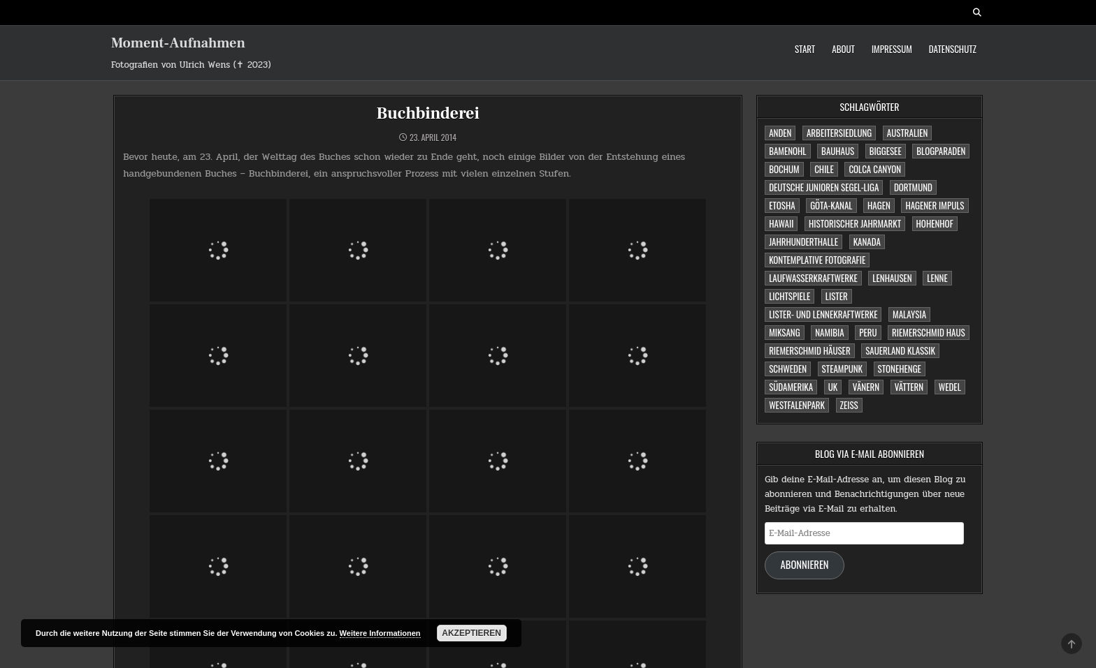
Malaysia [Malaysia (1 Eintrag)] (909, 314)
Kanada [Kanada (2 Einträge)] (867, 241)
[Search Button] (977, 12)
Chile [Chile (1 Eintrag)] (824, 169)
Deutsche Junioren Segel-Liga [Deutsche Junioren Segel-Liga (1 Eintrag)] (824, 187)
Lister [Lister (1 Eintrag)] (836, 296)
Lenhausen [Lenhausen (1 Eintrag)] (891, 278)
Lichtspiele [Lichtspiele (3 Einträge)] (789, 296)
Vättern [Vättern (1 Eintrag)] (909, 387)
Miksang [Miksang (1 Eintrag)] (784, 332)
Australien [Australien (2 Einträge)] (907, 133)
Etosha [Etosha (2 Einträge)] (782, 205)
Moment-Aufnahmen (178, 43)
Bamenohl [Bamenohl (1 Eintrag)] (787, 151)
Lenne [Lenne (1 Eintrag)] (937, 278)
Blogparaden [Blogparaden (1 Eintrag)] (940, 151)
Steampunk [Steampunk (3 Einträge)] (842, 369)
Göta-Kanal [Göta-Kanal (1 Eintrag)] (831, 205)
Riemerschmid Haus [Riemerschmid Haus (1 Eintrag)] (928, 332)
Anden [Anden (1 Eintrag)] (780, 133)
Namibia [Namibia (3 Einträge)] (829, 332)
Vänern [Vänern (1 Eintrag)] (866, 387)
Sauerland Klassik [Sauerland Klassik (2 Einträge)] (900, 350)
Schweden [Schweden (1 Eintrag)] (788, 369)
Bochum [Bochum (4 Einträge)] (784, 169)
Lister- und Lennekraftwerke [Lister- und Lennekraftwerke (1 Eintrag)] (823, 314)
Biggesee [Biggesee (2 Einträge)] (886, 151)
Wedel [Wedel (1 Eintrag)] (950, 387)
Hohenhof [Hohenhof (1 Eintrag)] (934, 223)
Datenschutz (952, 49)
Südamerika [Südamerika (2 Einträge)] (791, 387)
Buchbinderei (428, 113)
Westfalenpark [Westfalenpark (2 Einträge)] (797, 405)
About (843, 49)
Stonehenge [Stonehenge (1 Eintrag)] (899, 369)
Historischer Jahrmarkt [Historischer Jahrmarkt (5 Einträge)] (855, 223)
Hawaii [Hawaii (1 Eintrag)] (781, 223)
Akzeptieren (471, 633)
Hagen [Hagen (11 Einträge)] (879, 205)
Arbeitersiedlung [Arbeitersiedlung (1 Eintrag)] (839, 133)
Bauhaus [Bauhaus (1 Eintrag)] (837, 151)
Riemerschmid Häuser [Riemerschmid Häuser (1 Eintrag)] (810, 350)
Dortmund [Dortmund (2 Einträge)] (913, 187)
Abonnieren (805, 564)
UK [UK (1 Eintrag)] (833, 387)
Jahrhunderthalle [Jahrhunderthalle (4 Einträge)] (803, 241)
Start (805, 49)
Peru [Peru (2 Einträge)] (868, 332)
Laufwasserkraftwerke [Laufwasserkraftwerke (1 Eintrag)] (813, 278)
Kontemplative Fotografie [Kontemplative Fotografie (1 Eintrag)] (817, 260)
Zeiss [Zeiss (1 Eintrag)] (849, 405)
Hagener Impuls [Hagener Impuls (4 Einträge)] (934, 205)
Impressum (892, 49)
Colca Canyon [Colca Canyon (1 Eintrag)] (875, 169)
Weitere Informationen (380, 633)
